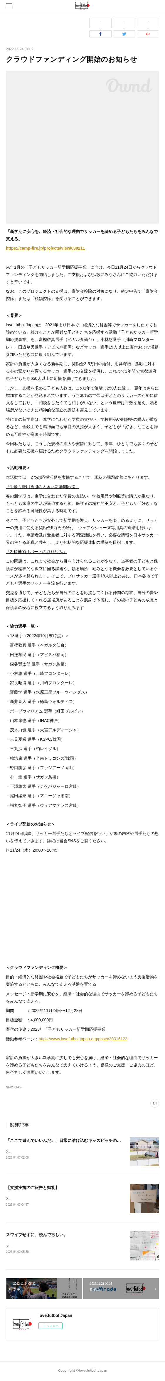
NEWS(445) (13, 1087)
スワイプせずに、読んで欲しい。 (37, 1235)
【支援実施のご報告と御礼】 (32, 1188)
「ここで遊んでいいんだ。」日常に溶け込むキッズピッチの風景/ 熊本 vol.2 (76, 1140)
